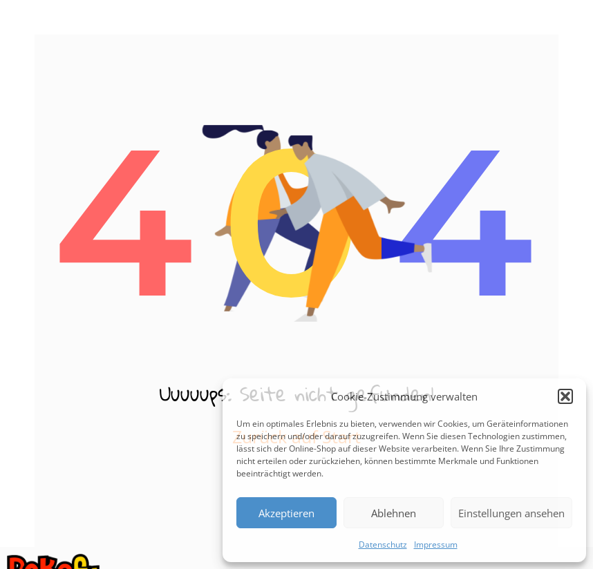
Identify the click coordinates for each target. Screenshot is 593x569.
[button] (565, 396)
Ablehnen (393, 513)
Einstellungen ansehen (511, 513)
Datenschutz (383, 544)
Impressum (436, 544)
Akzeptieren (286, 513)
